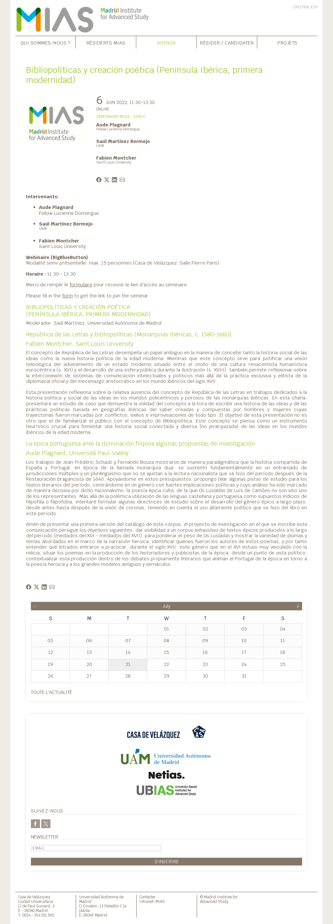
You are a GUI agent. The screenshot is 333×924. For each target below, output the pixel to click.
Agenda (166, 43)
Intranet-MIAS (152, 901)
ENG (297, 7)
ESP (314, 7)
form (67, 296)
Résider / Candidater (227, 43)
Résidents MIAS (106, 43)
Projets (287, 43)
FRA (305, 7)
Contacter (148, 896)
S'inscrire (166, 861)
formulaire (81, 284)
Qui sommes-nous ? (45, 43)
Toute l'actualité (51, 692)
